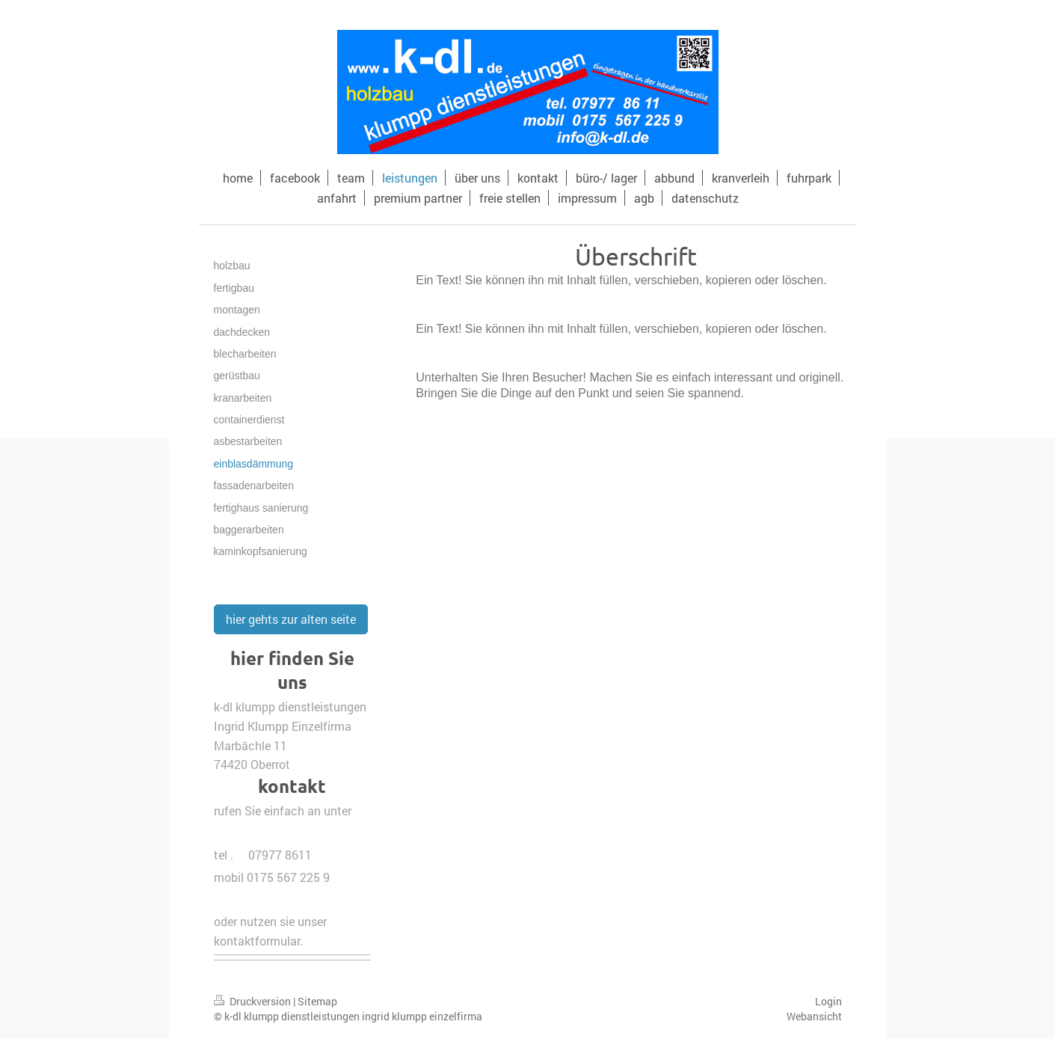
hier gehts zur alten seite (291, 619)
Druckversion (253, 1001)
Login (828, 1001)
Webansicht (814, 1016)
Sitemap (317, 1001)
